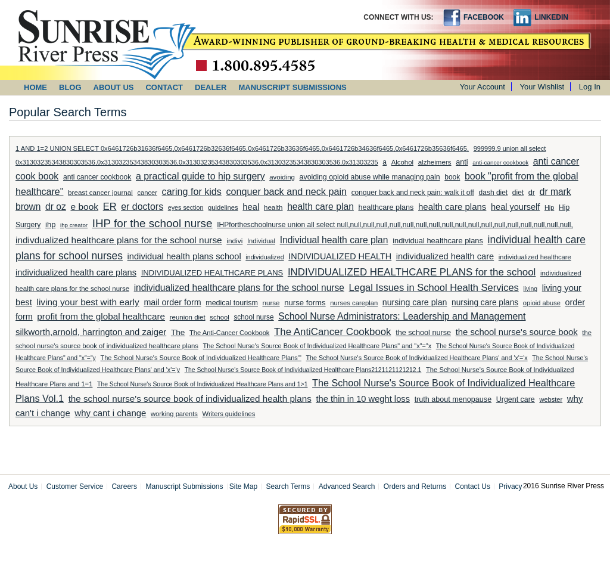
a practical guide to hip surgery (200, 176)
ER (110, 206)
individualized (264, 257)
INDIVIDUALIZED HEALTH (339, 256)
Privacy (510, 486)
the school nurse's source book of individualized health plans (190, 398)
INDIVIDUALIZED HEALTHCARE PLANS (212, 272)
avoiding (282, 177)
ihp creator (74, 225)
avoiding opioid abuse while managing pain (370, 177)
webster (550, 399)
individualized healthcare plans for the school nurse (239, 288)
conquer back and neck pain (286, 191)
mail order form (172, 302)
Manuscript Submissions (184, 486)
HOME (35, 87)
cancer (147, 192)
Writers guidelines (229, 413)
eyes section (186, 207)
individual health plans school (184, 256)
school (219, 317)
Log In (589, 86)
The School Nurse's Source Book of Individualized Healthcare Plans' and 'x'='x (417, 357)
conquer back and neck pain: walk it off (412, 192)
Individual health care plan (334, 240)
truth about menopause (453, 399)
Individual (261, 240)
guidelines (223, 207)
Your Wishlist (542, 86)
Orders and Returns (415, 486)
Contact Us (472, 486)
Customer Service (74, 486)
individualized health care (445, 256)
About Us (23, 486)
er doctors (142, 207)
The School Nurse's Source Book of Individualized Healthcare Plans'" (200, 357)
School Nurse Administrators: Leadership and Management (401, 316)
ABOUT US (114, 87)
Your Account (482, 86)
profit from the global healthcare (101, 316)
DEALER (210, 87)
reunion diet (188, 317)
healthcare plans (386, 207)
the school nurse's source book (517, 332)
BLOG (70, 87)
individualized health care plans (75, 272)
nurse (271, 302)
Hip (549, 207)
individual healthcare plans (438, 240)
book (452, 177)
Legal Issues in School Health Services (434, 287)
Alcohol (402, 162)
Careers (124, 486)
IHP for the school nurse (152, 223)
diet (518, 192)
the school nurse (423, 333)
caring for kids (192, 191)
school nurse (253, 317)
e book (84, 207)
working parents (174, 413)
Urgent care (515, 399)
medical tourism (232, 303)
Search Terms (288, 486)
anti (462, 161)
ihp (50, 224)
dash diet (493, 192)
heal (250, 207)
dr (531, 192)
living (530, 289)
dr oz (55, 207)
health (273, 207)
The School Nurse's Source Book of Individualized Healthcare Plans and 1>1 (202, 384)
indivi (234, 241)
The (178, 332)
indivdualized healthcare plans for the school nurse (118, 240)
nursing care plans (485, 302)
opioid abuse (542, 302)
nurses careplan (354, 302)
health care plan (320, 207)
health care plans (452, 207)
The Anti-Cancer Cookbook (229, 332)
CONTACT (164, 87)
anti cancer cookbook (97, 177)
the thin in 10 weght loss (363, 399)
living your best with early (87, 302)
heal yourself (515, 207)
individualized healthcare (535, 257)
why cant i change (110, 413)
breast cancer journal (100, 192)
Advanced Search (347, 486)
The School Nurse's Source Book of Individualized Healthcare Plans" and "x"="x (317, 345)
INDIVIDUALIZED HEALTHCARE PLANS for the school (412, 272)
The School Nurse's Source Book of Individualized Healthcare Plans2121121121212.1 (303, 370)
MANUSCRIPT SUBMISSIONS (293, 87)
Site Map (243, 486)
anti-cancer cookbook (500, 162)
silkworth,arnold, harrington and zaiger (90, 332)
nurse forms (304, 302)
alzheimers (435, 162)
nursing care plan (414, 302)
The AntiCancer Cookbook (332, 331)
